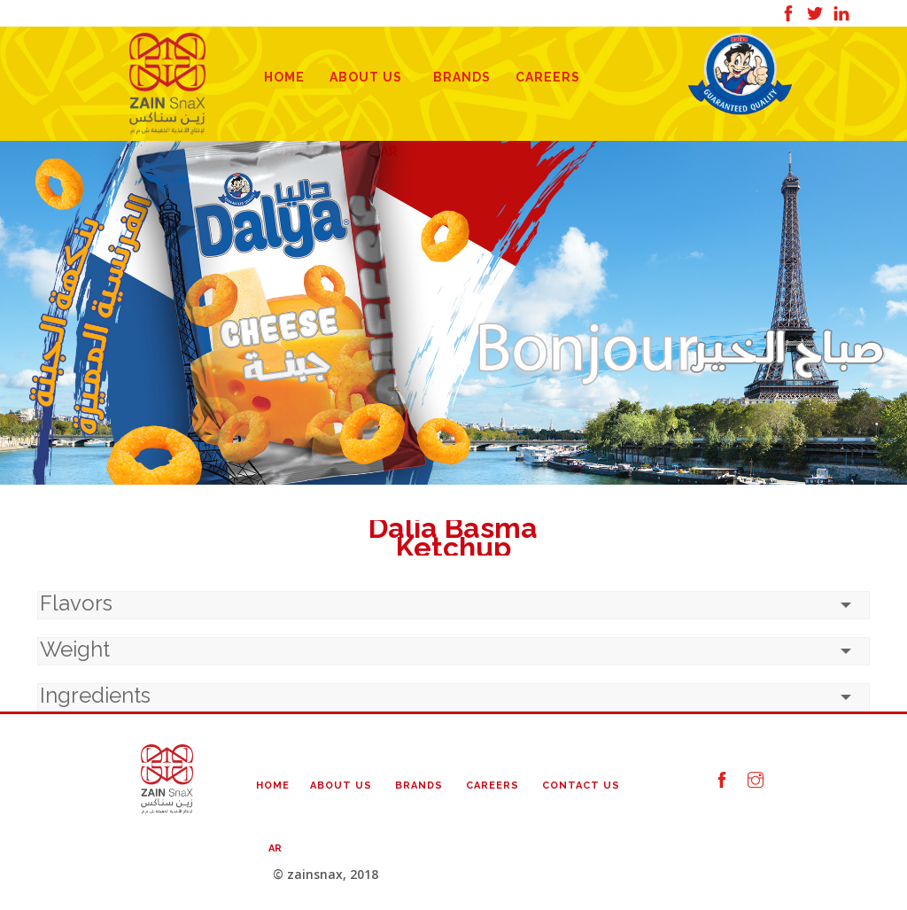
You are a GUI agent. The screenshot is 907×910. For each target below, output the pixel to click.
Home (284, 77)
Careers (548, 77)
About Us (365, 77)
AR (275, 848)
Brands (462, 77)
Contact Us (581, 785)
